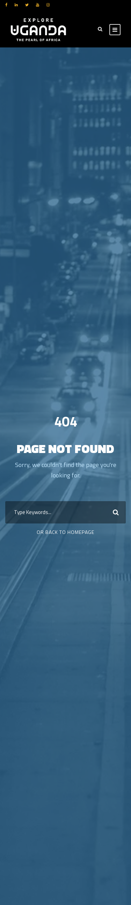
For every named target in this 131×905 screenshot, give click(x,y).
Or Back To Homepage (65, 532)
